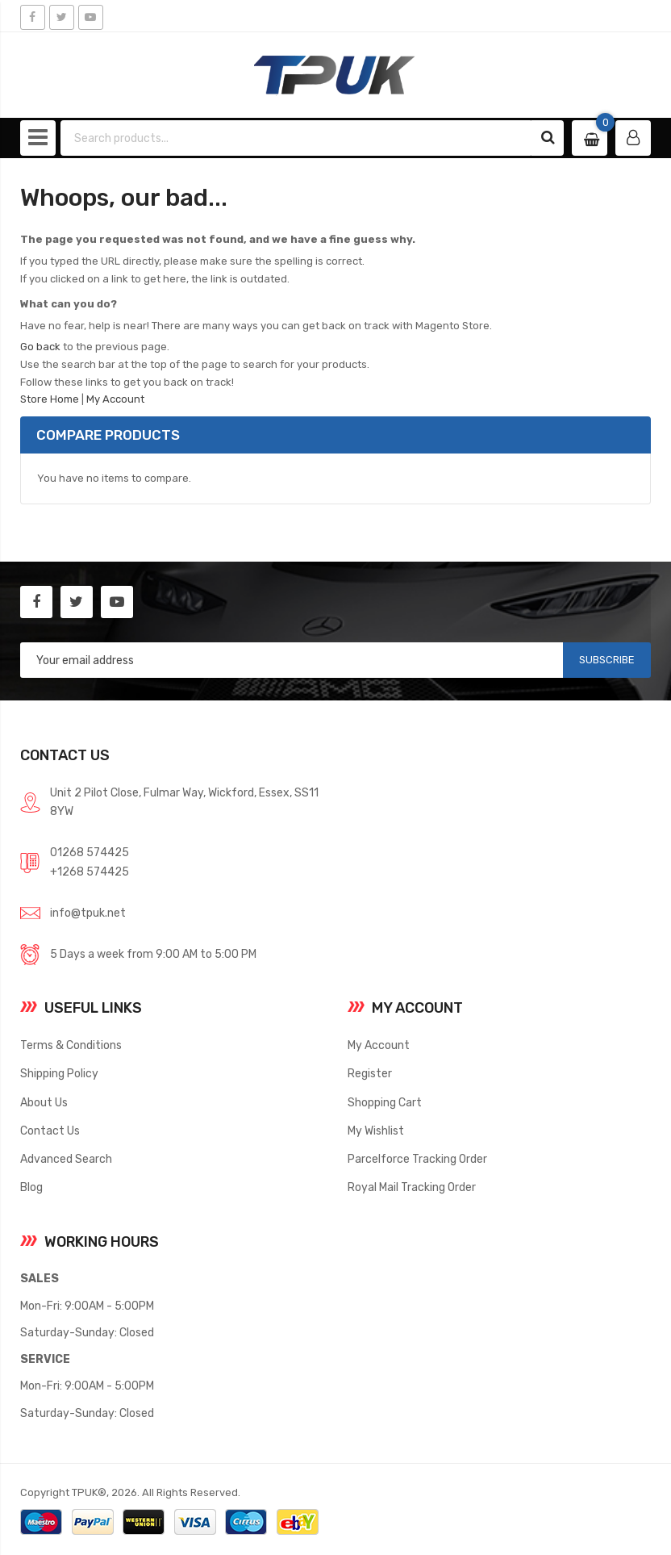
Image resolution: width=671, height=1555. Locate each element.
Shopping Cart (385, 1102)
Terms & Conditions (71, 1045)
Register (370, 1073)
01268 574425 (89, 852)
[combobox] (296, 138)
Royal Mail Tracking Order (412, 1187)
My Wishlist (376, 1130)
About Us (44, 1102)
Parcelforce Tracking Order (417, 1158)
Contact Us (50, 1130)
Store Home (49, 399)
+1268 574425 (89, 871)
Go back (40, 347)
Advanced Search (66, 1158)
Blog (31, 1187)
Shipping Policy (59, 1073)
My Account (115, 399)
